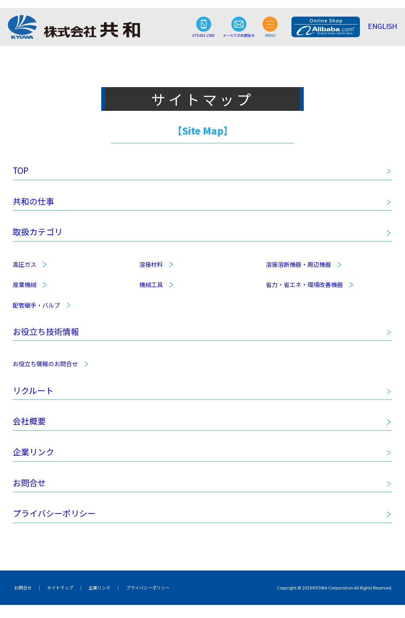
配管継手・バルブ (36, 309)
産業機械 (24, 289)
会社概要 (31, 428)
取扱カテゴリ (40, 235)
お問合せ (31, 493)
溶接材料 (151, 268)
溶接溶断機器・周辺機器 (298, 268)
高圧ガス (24, 268)
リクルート (35, 396)
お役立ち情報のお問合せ (45, 369)
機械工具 (151, 289)
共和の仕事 (35, 203)
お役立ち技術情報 (49, 336)
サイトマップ (55, 600)
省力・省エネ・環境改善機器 (304, 289)
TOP (21, 171)
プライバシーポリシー (58, 525)
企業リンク (35, 461)
